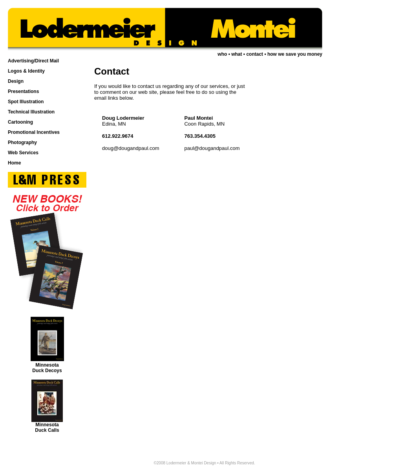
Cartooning (20, 122)
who (222, 54)
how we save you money (294, 54)
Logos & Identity (26, 71)
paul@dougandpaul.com (211, 148)
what (236, 54)
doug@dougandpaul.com (130, 148)
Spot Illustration (26, 101)
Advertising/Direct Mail (33, 61)
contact (254, 54)
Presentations (23, 91)
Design (16, 81)
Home (14, 163)
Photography (22, 142)
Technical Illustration (31, 112)
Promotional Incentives (34, 132)
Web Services (23, 152)
